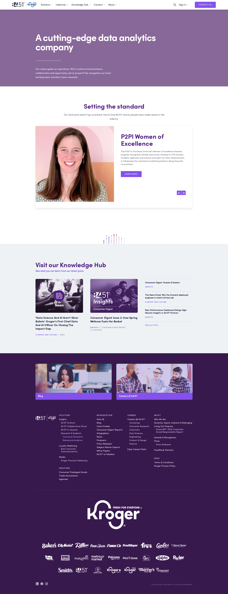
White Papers (103, 450)
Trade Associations (68, 475)
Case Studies (103, 426)
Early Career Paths (136, 449)
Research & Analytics (71, 433)
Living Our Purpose (163, 426)
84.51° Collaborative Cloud (74, 426)
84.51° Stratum (68, 422)
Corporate (134, 429)
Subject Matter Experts (108, 447)
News (62, 335)
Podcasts (101, 440)
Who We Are (160, 419)
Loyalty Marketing (68, 445)
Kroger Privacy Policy (164, 465)
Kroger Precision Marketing (74, 460)
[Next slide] (183, 193)
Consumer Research (73, 436)
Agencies (63, 479)
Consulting (134, 422)
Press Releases (104, 443)
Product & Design (137, 440)
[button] (47, 5)
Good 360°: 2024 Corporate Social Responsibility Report (169, 430)
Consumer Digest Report (113, 327)
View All (100, 419)
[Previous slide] (179, 193)
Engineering (135, 436)
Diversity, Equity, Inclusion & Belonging (173, 422)
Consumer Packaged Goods (73, 472)
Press (157, 441)
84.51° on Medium (106, 454)
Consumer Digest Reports (110, 429)
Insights (94, 327)
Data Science (136, 433)
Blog (99, 422)
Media (62, 457)
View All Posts (151, 325)
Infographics (103, 433)
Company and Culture (46, 335)
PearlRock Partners (163, 450)
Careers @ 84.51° (136, 419)
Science (133, 443)
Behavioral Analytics (73, 440)
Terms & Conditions (164, 462)
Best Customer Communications (69, 450)
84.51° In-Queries (69, 429)
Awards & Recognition (165, 437)
